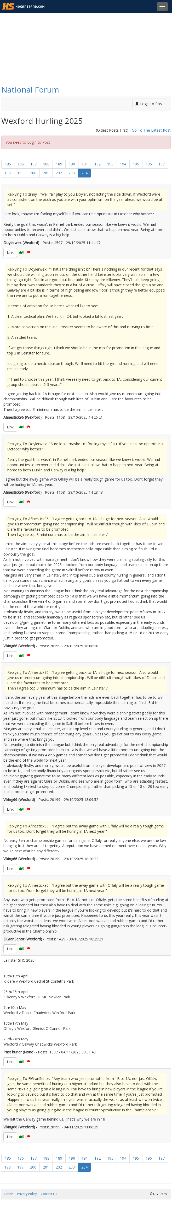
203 (71, 172)
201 (46, 172)
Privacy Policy (27, 1194)
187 (33, 164)
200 (33, 172)
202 (59, 172)
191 (85, 164)
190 (72, 164)
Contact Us (49, 1194)
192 (97, 164)
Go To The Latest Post (151, 130)
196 (149, 164)
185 (8, 164)
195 (136, 164)
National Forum (30, 89)
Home (8, 1194)
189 (59, 164)
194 (123, 164)
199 (20, 172)
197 (161, 164)
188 (46, 164)
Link (10, 252)
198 (7, 172)
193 (110, 164)
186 (21, 164)
